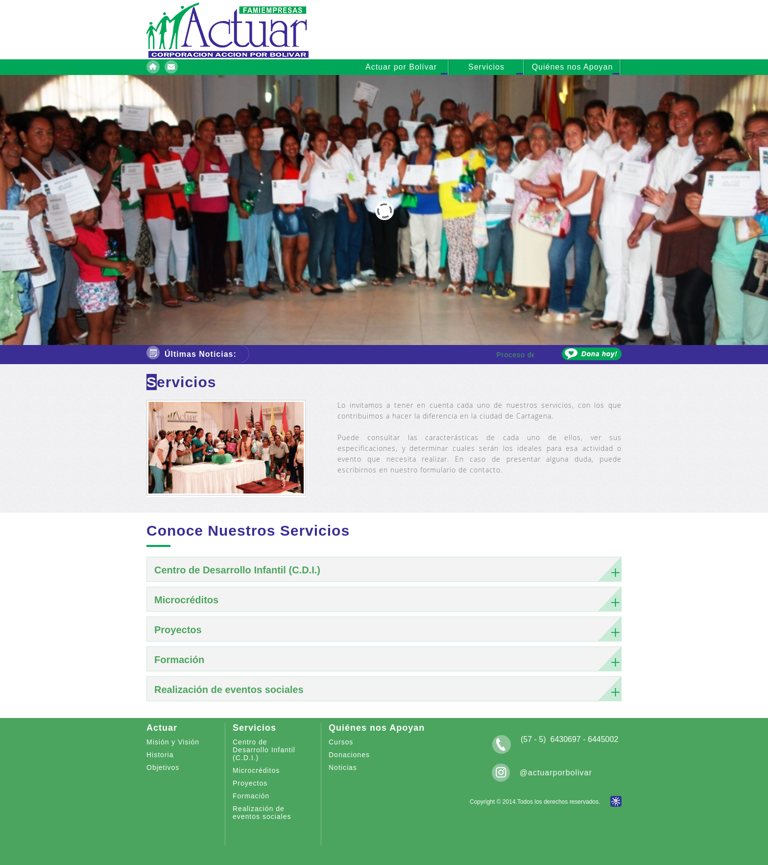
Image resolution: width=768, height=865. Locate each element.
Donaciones (349, 755)
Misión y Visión (172, 742)
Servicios (486, 67)
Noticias (343, 767)
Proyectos (250, 783)
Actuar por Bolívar (401, 67)
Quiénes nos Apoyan (572, 67)
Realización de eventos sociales (262, 812)
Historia (159, 755)
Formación (251, 796)
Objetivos (162, 767)
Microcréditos (256, 770)
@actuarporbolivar (556, 772)
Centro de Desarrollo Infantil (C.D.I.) (264, 750)
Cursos (341, 742)
